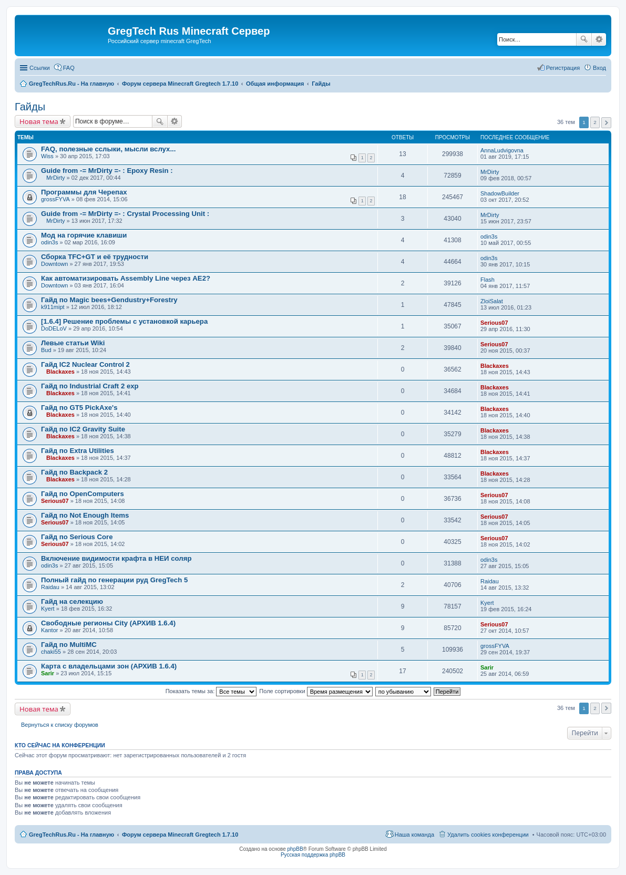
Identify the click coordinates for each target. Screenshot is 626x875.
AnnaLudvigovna (502, 150)
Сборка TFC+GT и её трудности (94, 257)
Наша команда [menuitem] (414, 834)
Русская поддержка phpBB (313, 855)
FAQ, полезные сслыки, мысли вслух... (108, 149)
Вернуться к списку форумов (59, 725)
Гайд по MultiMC (69, 644)
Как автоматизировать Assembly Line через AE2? (125, 278)
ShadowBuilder (499, 193)
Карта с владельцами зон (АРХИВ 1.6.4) (109, 666)
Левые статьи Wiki (73, 343)
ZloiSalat (491, 301)
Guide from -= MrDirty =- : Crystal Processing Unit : (125, 214)
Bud (46, 350)
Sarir (47, 673)
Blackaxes (60, 371)
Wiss (47, 156)
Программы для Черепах (84, 192)
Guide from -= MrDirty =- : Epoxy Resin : (107, 170)
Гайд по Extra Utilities (77, 451)
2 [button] (595, 122)
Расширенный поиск (599, 39)
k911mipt (53, 307)
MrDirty (55, 177)
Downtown (54, 264)
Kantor (49, 630)
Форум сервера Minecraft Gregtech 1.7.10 (180, 834)
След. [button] (606, 122)
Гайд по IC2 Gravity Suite (83, 429)
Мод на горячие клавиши (84, 235)
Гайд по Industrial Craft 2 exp (90, 386)
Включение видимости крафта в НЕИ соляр (116, 558)
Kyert (48, 608)
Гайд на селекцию (72, 601)
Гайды (30, 106)
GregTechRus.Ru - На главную (71, 834)
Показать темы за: (211, 691)
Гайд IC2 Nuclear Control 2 (85, 364)
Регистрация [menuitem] (563, 68)
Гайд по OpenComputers (82, 494)
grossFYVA (55, 199)
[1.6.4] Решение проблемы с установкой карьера (124, 321)
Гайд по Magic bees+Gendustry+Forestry (109, 300)
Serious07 (494, 323)
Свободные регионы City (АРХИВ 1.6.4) (108, 623)
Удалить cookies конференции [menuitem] (488, 834)
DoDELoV (54, 328)
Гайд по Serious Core (77, 537)
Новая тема (38, 121)
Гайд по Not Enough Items (85, 515)
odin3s (49, 242)
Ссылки (39, 68)
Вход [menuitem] (599, 68)
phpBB (295, 849)
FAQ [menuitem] (69, 68)
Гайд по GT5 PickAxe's (79, 407)
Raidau (50, 587)
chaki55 (51, 651)
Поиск (584, 39)
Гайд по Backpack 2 (74, 472)
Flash (487, 279)
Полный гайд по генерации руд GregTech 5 (114, 580)
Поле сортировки (315, 691)
